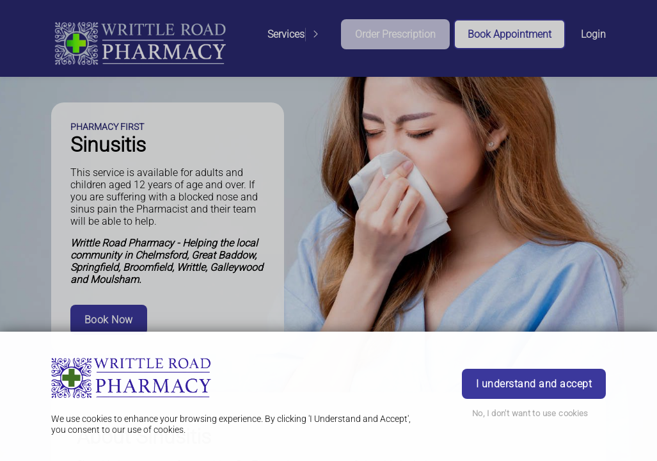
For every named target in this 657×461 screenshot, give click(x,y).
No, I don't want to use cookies (530, 413)
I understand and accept (534, 384)
